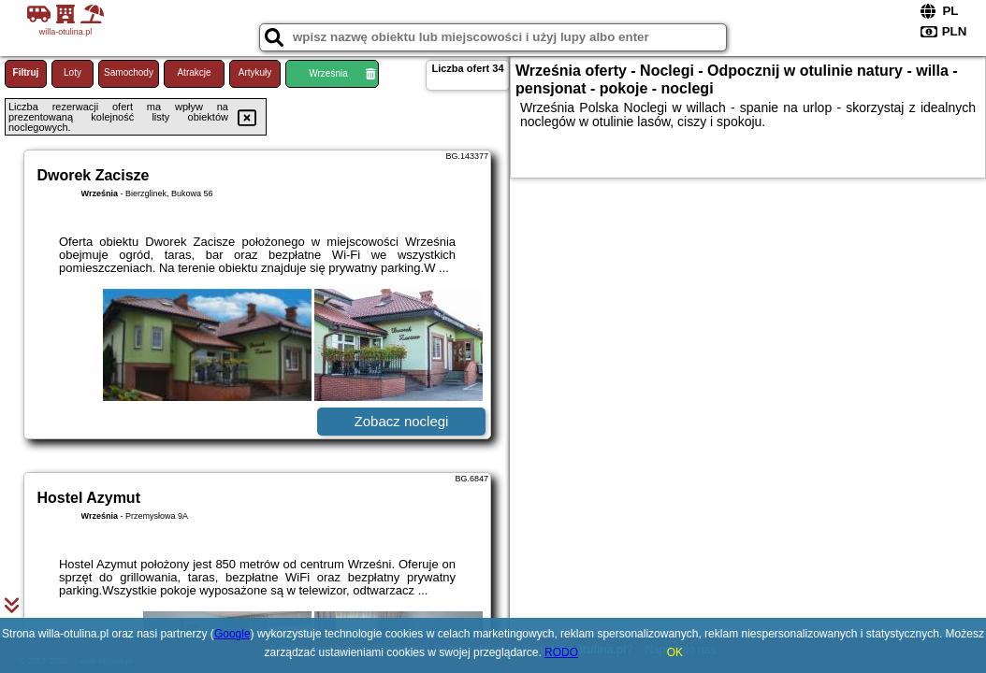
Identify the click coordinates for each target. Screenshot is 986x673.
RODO (561, 652)
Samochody (128, 72)
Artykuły (255, 72)
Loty (72, 72)
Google (232, 633)
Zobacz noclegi (402, 421)
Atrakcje (193, 72)
